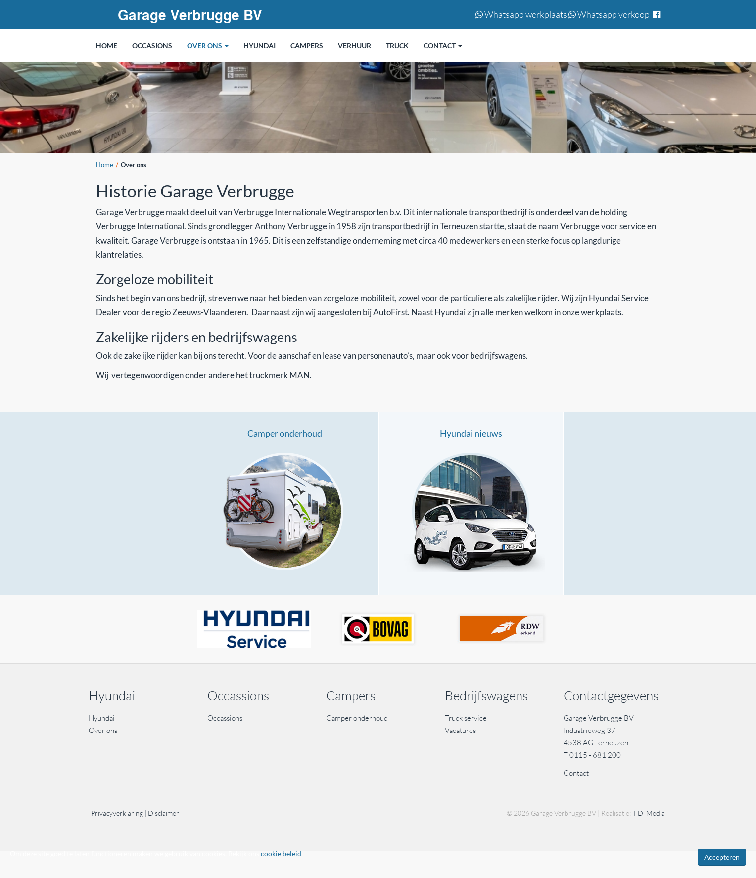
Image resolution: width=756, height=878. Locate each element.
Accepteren (722, 857)
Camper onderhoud (284, 433)
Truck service (466, 718)
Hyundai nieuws (471, 433)
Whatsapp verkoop (609, 14)
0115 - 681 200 (595, 755)
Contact (576, 773)
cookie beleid (281, 853)
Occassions (225, 718)
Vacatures (460, 730)
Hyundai (102, 718)
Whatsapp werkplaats (521, 14)
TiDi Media (648, 813)
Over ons (103, 730)
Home (104, 165)
